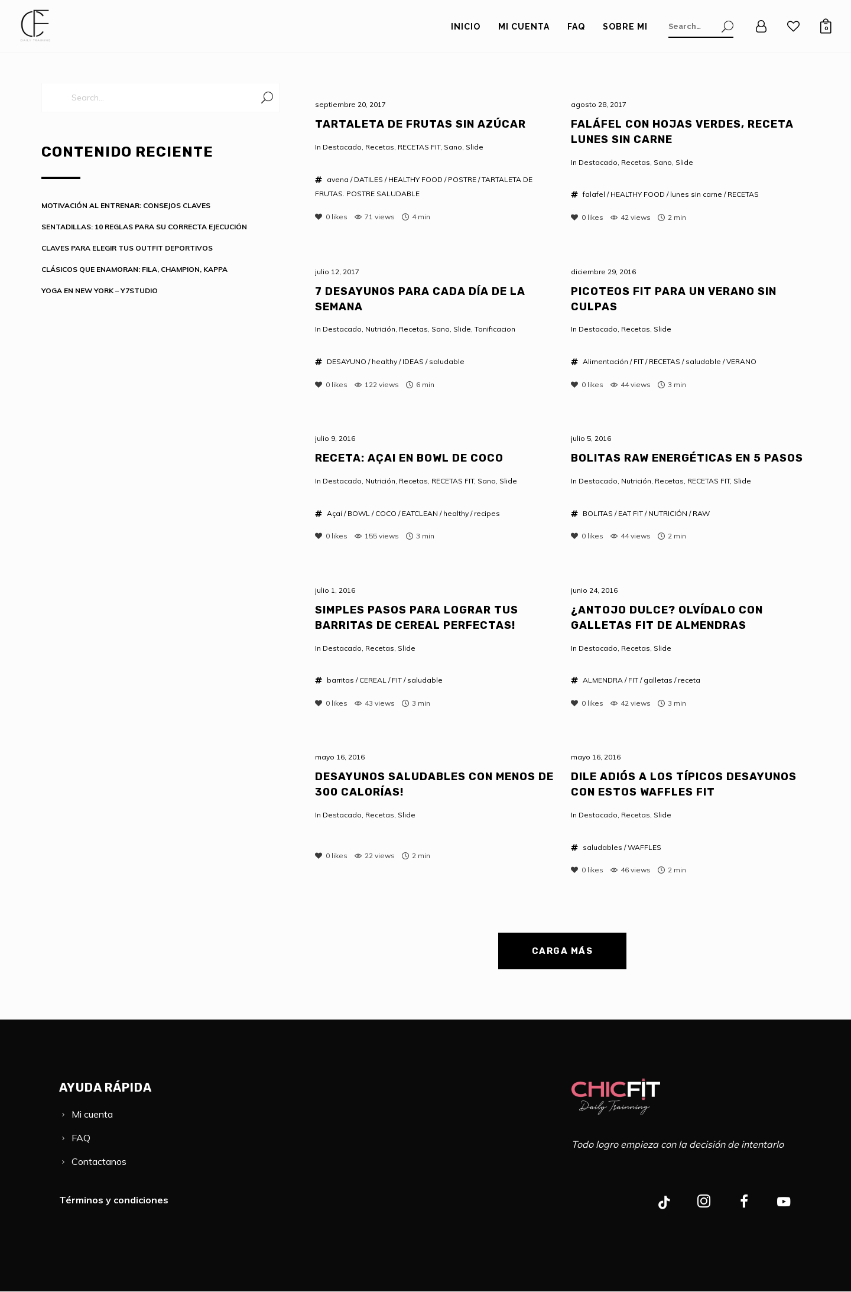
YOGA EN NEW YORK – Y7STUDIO (99, 290)
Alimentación (605, 361)
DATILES (368, 179)
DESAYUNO (346, 361)
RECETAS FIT (419, 146)
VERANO (741, 361)
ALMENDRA (603, 680)
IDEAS (413, 361)
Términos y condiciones (113, 1200)
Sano (453, 146)
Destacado (342, 146)
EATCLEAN (420, 513)
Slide (474, 146)
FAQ (81, 1138)
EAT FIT (630, 513)
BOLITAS (598, 513)
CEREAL (372, 680)
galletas (658, 680)
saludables (602, 847)
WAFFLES (644, 847)
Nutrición (380, 328)
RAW (701, 513)
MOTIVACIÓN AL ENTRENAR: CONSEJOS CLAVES (125, 205)
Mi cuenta (92, 1114)
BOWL (358, 513)
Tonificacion (495, 328)
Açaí (334, 513)
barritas (340, 680)
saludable (447, 361)
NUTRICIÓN (667, 513)
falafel (594, 194)
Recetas (379, 146)
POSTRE (462, 179)
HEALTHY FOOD (415, 179)
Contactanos (99, 1161)
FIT (639, 361)
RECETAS (743, 194)
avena (338, 179)
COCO (386, 513)
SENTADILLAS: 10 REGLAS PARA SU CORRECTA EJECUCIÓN (144, 226)
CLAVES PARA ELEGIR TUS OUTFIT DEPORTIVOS (127, 248)
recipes (487, 513)
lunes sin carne (696, 194)
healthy (384, 361)
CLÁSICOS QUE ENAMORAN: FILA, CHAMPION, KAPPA (134, 269)
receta (689, 680)
